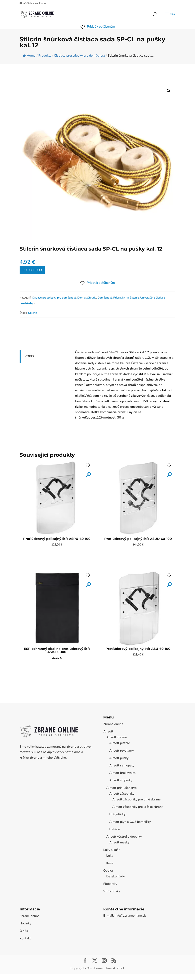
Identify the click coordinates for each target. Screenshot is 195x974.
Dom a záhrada (86, 298)
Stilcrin (32, 313)
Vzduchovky (111, 891)
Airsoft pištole (119, 743)
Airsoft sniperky (120, 780)
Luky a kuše (111, 850)
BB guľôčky (117, 814)
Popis (29, 356)
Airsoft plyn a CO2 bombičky (130, 822)
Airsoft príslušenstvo (121, 788)
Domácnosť (105, 298)
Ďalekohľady (115, 876)
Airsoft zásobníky (121, 793)
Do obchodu (32, 270)
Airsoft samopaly (121, 765)
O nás (24, 931)
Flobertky (110, 884)
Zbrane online (113, 724)
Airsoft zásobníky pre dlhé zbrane (136, 799)
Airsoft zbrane (116, 737)
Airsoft (108, 731)
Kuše (109, 863)
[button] (168, 90)
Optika (108, 870)
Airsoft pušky (118, 758)
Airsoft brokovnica (122, 773)
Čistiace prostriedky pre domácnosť (54, 298)
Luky (109, 855)
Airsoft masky (119, 842)
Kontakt (25, 938)
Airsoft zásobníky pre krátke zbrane (137, 807)
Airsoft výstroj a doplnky (124, 836)
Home (29, 55)
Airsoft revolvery (121, 750)
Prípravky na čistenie (126, 298)
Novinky (25, 923)
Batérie (114, 829)
